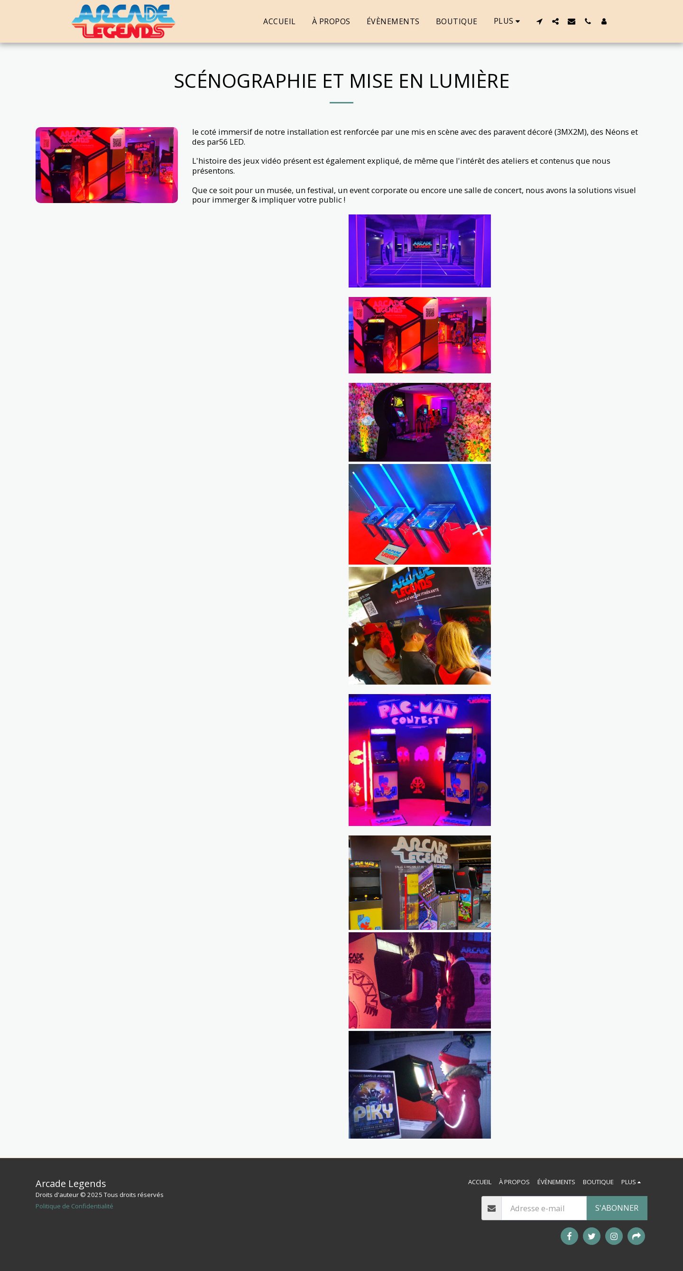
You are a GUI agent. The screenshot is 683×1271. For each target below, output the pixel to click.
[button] (539, 21)
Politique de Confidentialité (74, 1206)
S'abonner (616, 1207)
